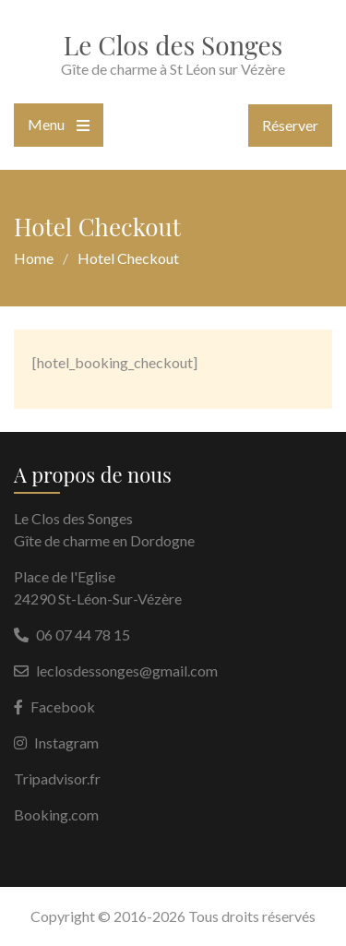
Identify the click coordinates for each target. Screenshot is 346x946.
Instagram (66, 742)
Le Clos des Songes (173, 45)
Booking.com (56, 814)
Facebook (62, 706)
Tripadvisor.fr (57, 778)
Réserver (290, 125)
